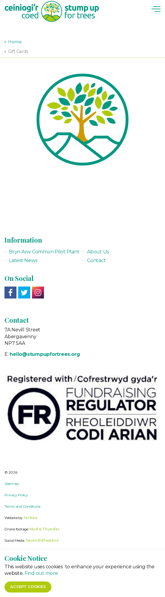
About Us (98, 252)
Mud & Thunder (44, 529)
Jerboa (30, 517)
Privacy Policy (16, 495)
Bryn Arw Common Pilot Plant (44, 252)
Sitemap (11, 483)
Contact (96, 260)
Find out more (41, 581)
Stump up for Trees (51, 11)
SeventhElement (42, 540)
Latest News (23, 260)
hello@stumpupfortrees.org (45, 354)
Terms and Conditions (22, 506)
